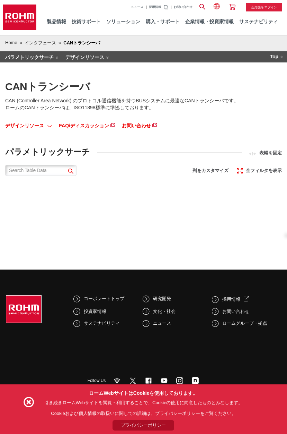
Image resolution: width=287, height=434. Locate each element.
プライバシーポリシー (143, 425)
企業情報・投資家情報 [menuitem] (209, 21)
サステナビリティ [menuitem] (258, 21)
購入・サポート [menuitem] (163, 21)
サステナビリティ (102, 323)
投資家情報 (95, 311)
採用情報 (155, 7)
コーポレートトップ (104, 298)
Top (274, 56)
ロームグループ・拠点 (244, 323)
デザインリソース (84, 57)
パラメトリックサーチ (29, 57)
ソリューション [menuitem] (123, 21)
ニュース (137, 7)
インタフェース (40, 42)
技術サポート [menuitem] (86, 21)
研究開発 (162, 298)
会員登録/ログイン (264, 7)
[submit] (70, 172)
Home (11, 42)
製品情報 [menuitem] (56, 21)
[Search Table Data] (41, 170)
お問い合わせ (183, 7)
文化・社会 (164, 311)
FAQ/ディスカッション (87, 125)
